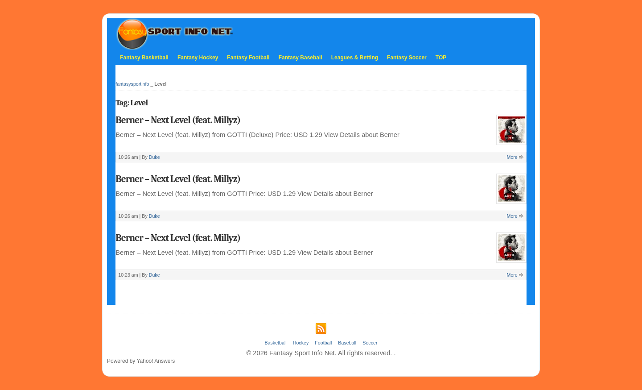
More (512, 157)
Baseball (347, 342)
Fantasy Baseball (300, 57)
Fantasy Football (248, 57)
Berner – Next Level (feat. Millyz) (177, 120)
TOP (441, 57)
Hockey (301, 342)
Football (323, 342)
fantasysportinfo (132, 84)
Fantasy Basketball (144, 57)
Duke (154, 157)
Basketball (275, 342)
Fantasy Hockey (197, 57)
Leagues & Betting (354, 57)
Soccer (369, 342)
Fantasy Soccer (407, 57)
